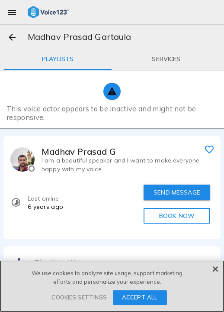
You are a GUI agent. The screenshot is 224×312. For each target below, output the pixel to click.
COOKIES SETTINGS (79, 297)
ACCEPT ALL (139, 297)
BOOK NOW (177, 216)
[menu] (12, 12)
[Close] (215, 269)
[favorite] (209, 149)
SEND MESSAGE (177, 192)
